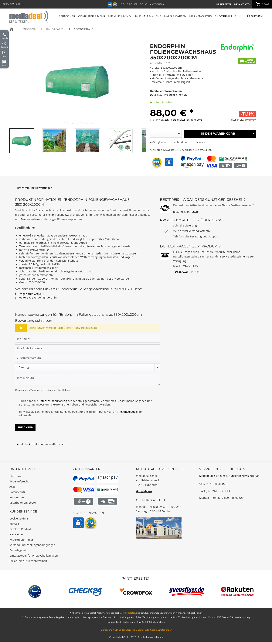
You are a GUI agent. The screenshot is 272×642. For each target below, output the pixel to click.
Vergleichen (159, 142)
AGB (12, 486)
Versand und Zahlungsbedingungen (32, 545)
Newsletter (16, 534)
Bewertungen (43, 188)
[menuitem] (223, 4)
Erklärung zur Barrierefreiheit (28, 561)
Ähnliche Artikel (27, 444)
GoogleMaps (144, 491)
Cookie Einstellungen (161, 629)
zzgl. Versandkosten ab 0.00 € (183, 119)
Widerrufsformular (21, 539)
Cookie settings (19, 518)
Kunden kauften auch (51, 444)
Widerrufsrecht (19, 481)
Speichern (25, 427)
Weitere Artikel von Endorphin (36, 297)
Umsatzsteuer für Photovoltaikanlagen (33, 555)
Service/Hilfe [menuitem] (12, 4)
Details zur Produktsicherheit (168, 94)
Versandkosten (128, 612)
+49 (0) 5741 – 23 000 (186, 272)
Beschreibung (26, 188)
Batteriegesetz (18, 550)
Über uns (15, 476)
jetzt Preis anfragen (185, 211)
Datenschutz (17, 492)
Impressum (16, 497)
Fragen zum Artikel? (29, 294)
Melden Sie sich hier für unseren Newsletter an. (229, 476)
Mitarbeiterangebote (22, 502)
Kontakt (14, 524)
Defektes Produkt (20, 529)
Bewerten (200, 142)
